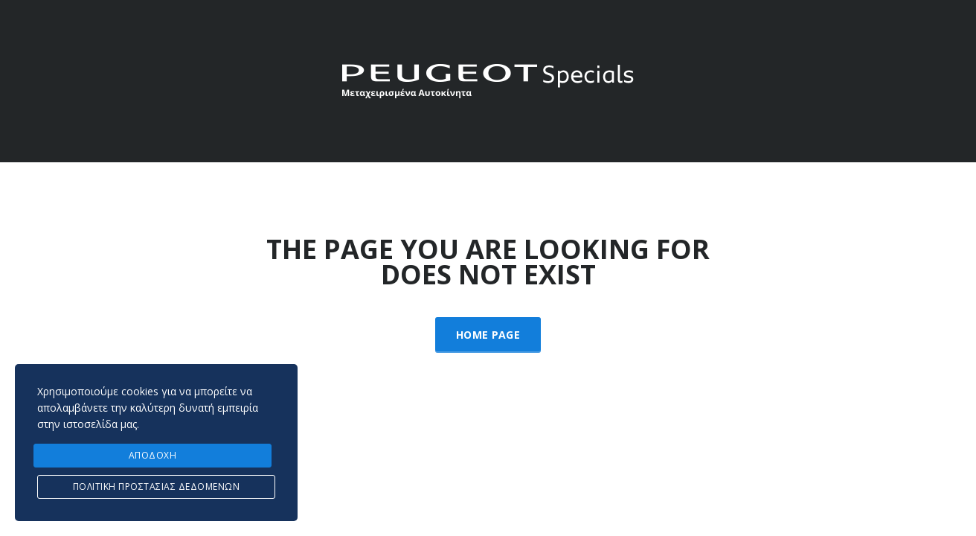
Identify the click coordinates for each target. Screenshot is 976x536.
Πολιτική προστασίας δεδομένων (156, 486)
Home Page (488, 335)
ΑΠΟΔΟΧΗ (153, 455)
